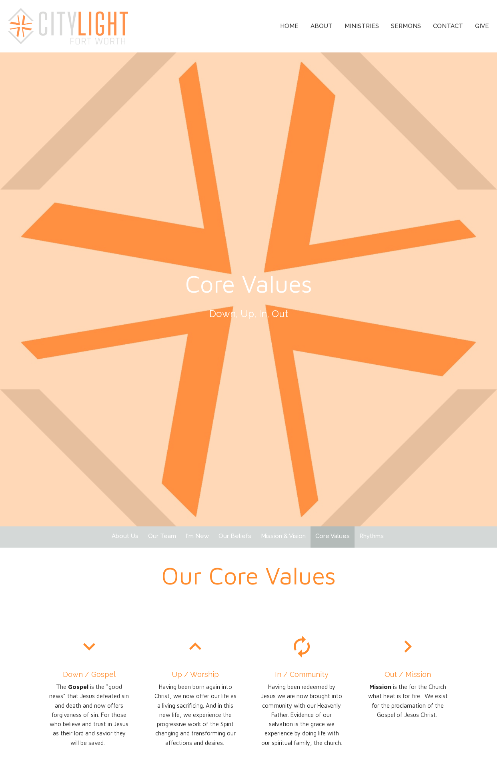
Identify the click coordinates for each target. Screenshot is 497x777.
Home (289, 26)
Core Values (332, 536)
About (322, 26)
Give (482, 26)
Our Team (162, 536)
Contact (448, 26)
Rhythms (371, 536)
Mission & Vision (283, 536)
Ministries (362, 26)
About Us (125, 536)
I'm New (197, 536)
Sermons (406, 26)
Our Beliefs (234, 536)
